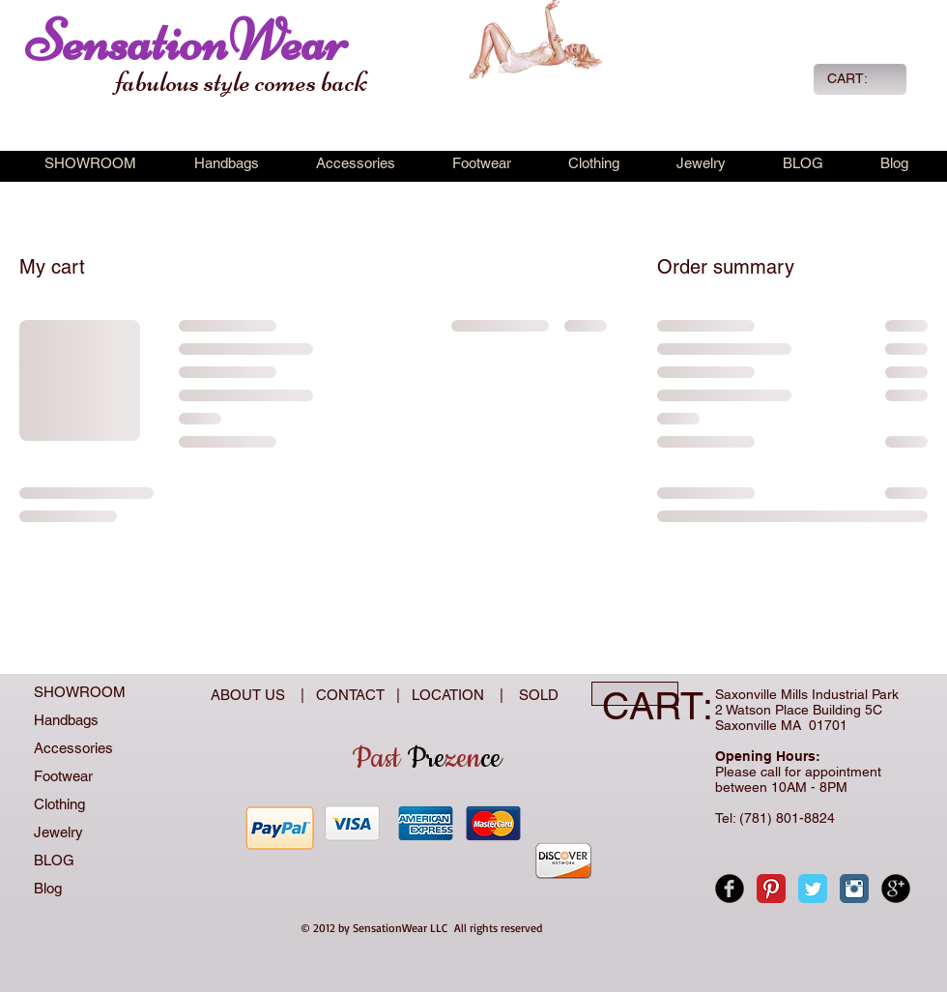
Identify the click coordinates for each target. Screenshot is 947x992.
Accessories (73, 748)
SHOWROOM (80, 692)
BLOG (54, 860)
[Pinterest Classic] (771, 888)
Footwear (63, 776)
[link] (858, 78)
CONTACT (354, 694)
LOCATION (450, 694)
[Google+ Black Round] (895, 888)
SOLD (534, 694)
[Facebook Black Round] (729, 888)
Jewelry (58, 832)
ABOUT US (250, 694)
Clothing (59, 804)
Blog (48, 888)
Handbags (66, 720)
